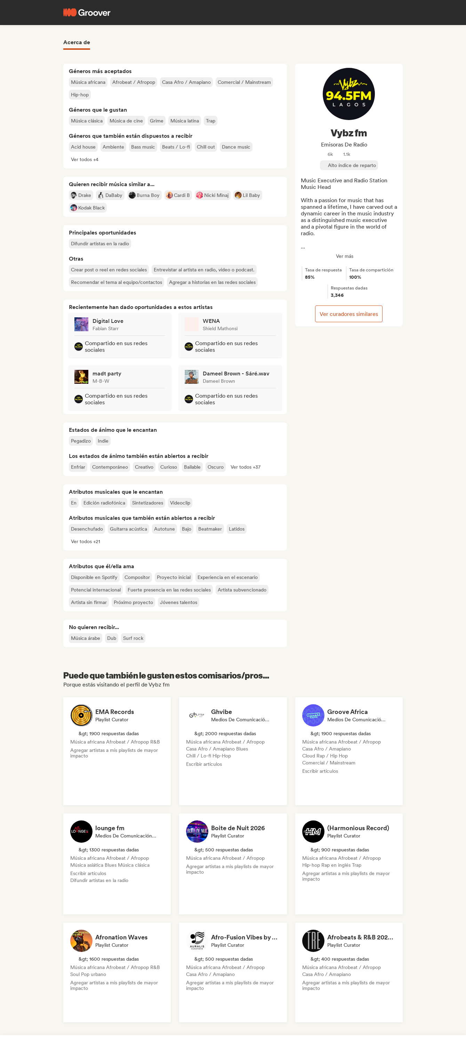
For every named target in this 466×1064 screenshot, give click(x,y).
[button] (85, 159)
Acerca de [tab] (76, 42)
